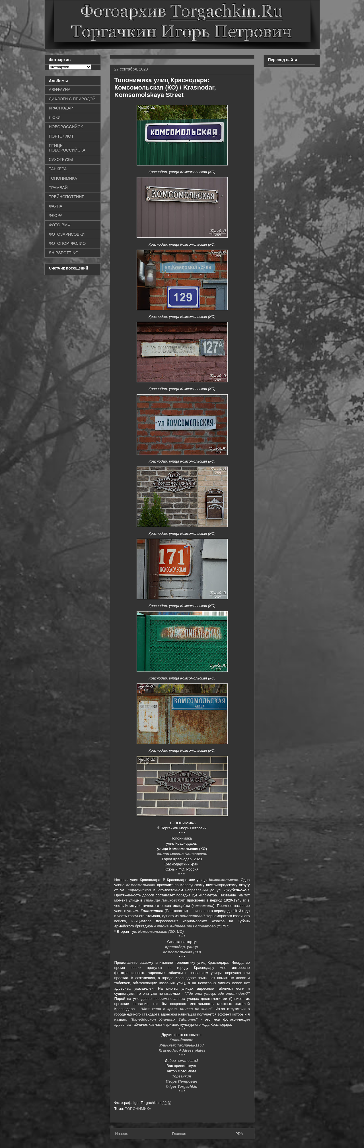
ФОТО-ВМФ (60, 225)
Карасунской (139, 890)
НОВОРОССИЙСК (66, 127)
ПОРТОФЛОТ (61, 136)
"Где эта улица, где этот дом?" (217, 993)
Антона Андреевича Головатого (185, 926)
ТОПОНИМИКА (138, 1108)
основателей (192, 916)
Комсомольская (140, 885)
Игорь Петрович (182, 1081)
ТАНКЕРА (58, 169)
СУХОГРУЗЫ (61, 159)
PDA (239, 1134)
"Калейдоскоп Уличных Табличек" (164, 1019)
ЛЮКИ (55, 117)
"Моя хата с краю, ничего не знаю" (176, 1009)
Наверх (121, 1134)
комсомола (203, 906)
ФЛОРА (56, 215)
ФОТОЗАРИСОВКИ (67, 234)
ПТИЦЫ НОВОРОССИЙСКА (67, 148)
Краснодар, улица (182, 947)
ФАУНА (55, 206)
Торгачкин (182, 1076)
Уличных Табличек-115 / (182, 1045)
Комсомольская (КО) (182, 952)
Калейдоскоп (182, 1040)
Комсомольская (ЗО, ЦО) (161, 931)
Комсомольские (223, 880)
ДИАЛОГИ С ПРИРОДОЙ (72, 99)
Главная (179, 1134)
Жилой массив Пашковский (182, 854)
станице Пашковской (164, 900)
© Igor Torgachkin (182, 1086)
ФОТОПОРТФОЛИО (67, 243)
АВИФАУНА (60, 89)
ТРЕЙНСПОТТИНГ (66, 196)
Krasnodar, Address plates (182, 1050)
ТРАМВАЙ (58, 187)
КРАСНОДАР (61, 108)
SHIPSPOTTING (64, 252)
